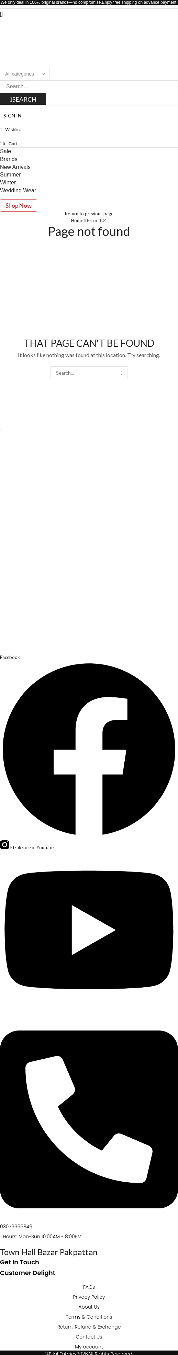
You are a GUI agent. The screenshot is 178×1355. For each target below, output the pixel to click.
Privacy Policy (89, 1297)
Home (77, 221)
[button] (1, 14)
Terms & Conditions (89, 1316)
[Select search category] (24, 74)
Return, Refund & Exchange (89, 1326)
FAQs (89, 1287)
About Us (89, 1306)
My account (89, 1346)
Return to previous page (89, 214)
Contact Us (89, 1336)
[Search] (23, 99)
